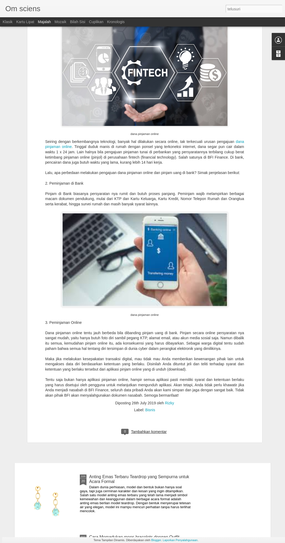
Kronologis (116, 22)
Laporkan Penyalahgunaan (180, 540)
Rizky (169, 342)
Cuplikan (96, 22)
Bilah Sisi (77, 22)
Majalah (44, 22)
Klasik (7, 22)
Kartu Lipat (25, 22)
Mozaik (60, 22)
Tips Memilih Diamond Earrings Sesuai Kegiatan (134, 416)
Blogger (156, 540)
